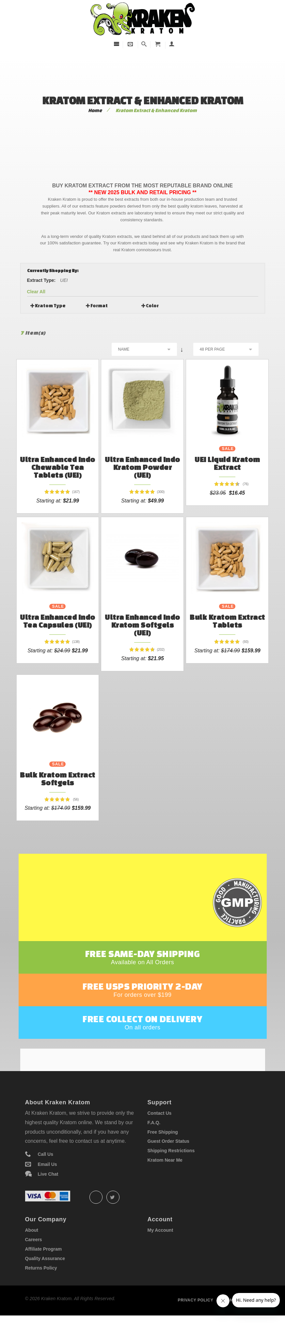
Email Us (47, 1181)
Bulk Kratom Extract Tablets (227, 621)
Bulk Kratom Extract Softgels (57, 779)
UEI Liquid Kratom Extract (227, 463)
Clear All (36, 291)
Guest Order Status (168, 1158)
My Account (160, 1247)
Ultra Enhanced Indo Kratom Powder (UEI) (142, 467)
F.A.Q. (154, 1139)
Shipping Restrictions (171, 1168)
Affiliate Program (43, 1266)
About (31, 1247)
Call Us (45, 1171)
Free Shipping (163, 1149)
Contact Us (160, 1130)
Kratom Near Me (165, 1177)
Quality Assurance (45, 1275)
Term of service (240, 1317)
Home (95, 110)
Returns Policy (41, 1285)
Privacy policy (196, 1317)
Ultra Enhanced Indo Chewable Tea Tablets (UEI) (57, 467)
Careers (33, 1257)
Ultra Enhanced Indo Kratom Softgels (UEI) (142, 625)
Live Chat (48, 1191)
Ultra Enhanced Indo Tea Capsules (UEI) (57, 621)
